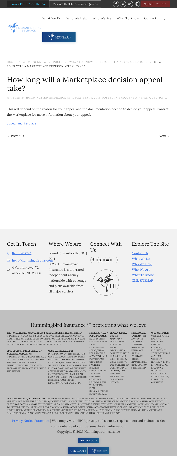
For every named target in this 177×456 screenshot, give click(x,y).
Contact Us (140, 253)
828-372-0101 (155, 4)
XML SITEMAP (142, 280)
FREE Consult (77, 450)
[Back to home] (24, 28)
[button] (163, 18)
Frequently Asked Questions (142, 97)
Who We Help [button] (76, 18)
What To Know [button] (128, 18)
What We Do (141, 259)
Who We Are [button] (101, 18)
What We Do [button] (51, 18)
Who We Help (142, 264)
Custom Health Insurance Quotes (75, 4)
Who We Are (141, 270)
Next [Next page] (164, 136)
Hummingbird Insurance (46, 97)
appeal (11, 123)
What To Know (142, 275)
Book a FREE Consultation (28, 4)
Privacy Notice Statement (30, 421)
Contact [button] (150, 18)
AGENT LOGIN (88, 440)
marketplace (27, 123)
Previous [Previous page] (16, 136)
